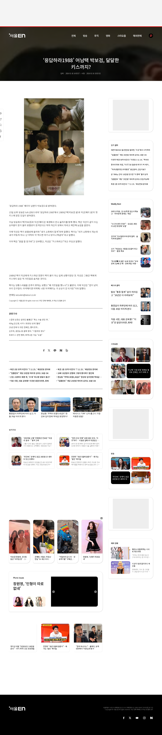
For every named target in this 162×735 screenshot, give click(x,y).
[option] (74, 592)
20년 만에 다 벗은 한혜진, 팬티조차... (24, 327)
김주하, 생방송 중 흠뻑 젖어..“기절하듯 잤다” (27, 331)
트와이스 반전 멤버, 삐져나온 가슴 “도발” (25, 334)
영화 (108, 35)
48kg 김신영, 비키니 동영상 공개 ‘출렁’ (25, 323)
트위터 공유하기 (49, 350)
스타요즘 (121, 35)
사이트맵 (145, 707)
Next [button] (95, 591)
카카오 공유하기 (54, 350)
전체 (73, 35)
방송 (85, 35)
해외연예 (137, 35)
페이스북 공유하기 (44, 350)
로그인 (151, 707)
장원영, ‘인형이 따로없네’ (28, 586)
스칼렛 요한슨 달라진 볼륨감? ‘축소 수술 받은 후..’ (29, 319)
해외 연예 (114, 543)
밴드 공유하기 (66, 350)
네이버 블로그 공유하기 (60, 350)
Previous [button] (53, 591)
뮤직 (96, 35)
